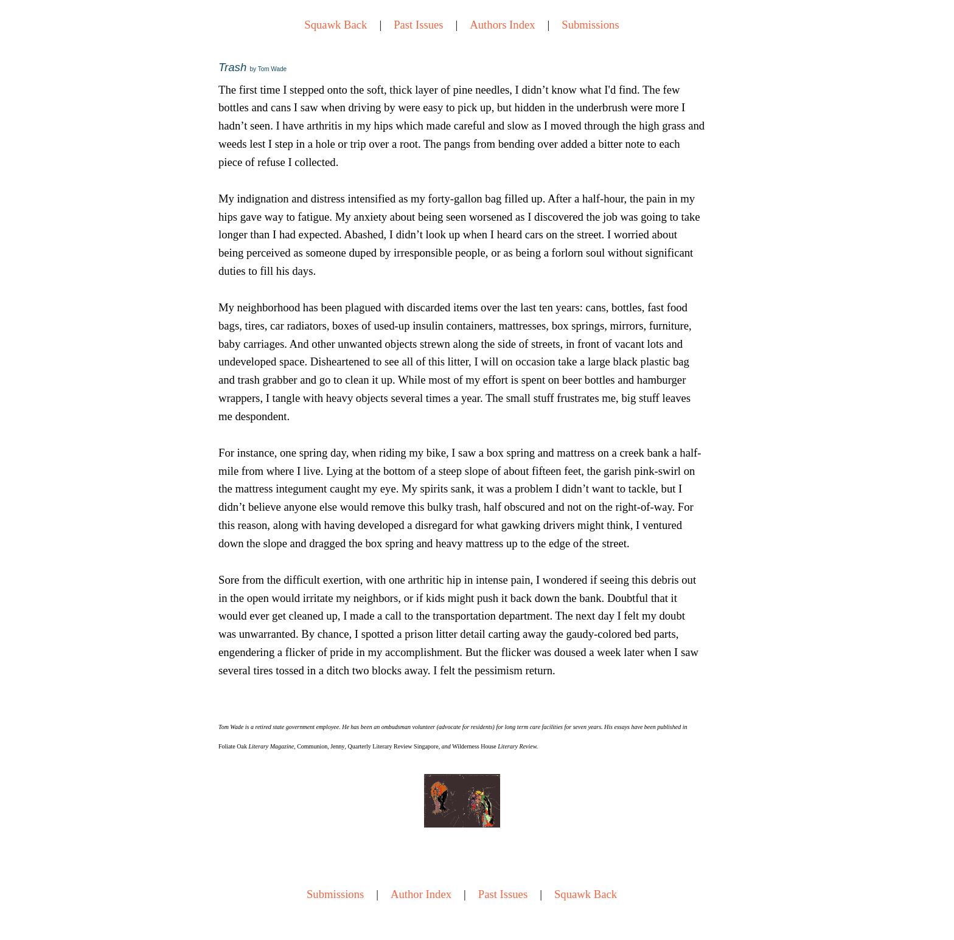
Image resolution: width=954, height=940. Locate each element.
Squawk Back (335, 24)
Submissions (590, 24)
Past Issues (418, 24)
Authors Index (502, 24)
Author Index (421, 894)
